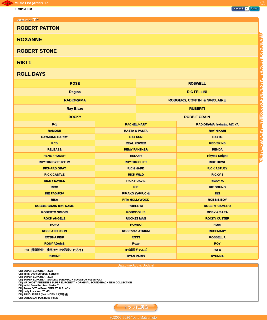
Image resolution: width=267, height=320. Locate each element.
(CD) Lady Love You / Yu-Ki (33, 291)
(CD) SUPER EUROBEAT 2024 (35, 276)
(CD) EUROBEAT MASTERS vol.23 (38, 297)
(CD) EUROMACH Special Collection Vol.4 (60, 279)
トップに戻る (135, 307)
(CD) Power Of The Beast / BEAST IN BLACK (44, 288)
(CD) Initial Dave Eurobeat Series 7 (38, 285)
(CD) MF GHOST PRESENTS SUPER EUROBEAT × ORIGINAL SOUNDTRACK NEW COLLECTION (75, 282)
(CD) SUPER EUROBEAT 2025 (35, 270)
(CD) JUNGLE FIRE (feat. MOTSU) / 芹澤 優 (43, 294)
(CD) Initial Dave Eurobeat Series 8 (38, 273)
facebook (239, 8)
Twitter (254, 8)
